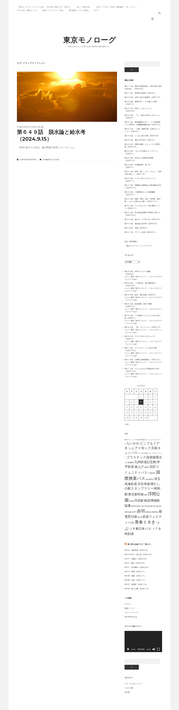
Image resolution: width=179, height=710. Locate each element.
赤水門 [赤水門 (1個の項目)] (134, 503)
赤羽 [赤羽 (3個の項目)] (141, 502)
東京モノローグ (89, 30)
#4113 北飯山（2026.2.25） (136, 549)
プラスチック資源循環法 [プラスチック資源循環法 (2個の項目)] (144, 448)
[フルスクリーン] (158, 640)
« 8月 (127, 415)
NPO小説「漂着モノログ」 (28, 10)
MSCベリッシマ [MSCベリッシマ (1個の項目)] (130, 431)
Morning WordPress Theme (80, 707)
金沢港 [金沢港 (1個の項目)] (139, 508)
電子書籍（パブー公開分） (79, 10)
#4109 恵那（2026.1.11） (135, 566)
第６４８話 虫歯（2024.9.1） (136, 219)
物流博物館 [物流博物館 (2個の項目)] (152, 491)
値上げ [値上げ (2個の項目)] (139, 457)
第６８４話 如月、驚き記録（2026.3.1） (141, 285)
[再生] (128, 640)
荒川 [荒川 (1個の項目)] (143, 497)
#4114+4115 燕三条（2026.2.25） (139, 545)
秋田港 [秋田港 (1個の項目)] (133, 497)
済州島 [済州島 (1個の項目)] (131, 492)
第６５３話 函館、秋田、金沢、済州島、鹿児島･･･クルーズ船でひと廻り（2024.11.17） (142, 190)
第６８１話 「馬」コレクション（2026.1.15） (143, 318)
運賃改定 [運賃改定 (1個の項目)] (148, 503)
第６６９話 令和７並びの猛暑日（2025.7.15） (143, 88)
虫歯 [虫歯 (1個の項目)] (129, 503)
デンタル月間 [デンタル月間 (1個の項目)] (142, 444)
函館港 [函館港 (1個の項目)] (146, 458)
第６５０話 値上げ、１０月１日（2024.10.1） (143, 210)
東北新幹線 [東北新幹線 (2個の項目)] (136, 485)
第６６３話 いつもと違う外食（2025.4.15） (142, 126)
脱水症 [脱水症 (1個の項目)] (138, 497)
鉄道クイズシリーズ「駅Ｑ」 (54, 10)
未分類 (127, 683)
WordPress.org (131, 607)
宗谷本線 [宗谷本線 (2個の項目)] (143, 475)
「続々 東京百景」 (83, 7)
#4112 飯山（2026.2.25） (135, 554)
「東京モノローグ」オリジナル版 (30, 7)
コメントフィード (131, 603)
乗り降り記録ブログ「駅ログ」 (59, 7)
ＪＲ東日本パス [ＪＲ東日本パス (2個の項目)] (140, 519)
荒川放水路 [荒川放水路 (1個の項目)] (149, 497)
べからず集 (129, 679)
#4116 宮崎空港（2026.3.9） (136, 541)
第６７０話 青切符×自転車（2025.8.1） (140, 84)
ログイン (128, 595)
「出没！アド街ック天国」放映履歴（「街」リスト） (116, 7)
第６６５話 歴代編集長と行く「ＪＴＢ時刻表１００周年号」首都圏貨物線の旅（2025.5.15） (143, 114)
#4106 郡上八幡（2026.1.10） (137, 579)
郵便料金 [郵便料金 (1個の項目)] (155, 503)
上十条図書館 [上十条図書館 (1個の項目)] (129, 453)
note (96, 10)
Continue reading (28, 150)
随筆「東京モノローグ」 (139, 267)
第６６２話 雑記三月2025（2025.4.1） (140, 131)
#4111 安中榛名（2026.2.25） (137, 558)
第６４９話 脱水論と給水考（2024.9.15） (67, 88)
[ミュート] (153, 640)
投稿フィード (130, 599)
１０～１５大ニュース (133, 674)
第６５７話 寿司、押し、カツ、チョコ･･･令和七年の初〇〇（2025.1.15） (143, 163)
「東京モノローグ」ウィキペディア (138, 236)
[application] (143, 632)
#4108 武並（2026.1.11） (135, 571)
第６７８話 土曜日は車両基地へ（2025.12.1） (143, 350)
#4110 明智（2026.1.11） (135, 562)
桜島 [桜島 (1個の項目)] (145, 486)
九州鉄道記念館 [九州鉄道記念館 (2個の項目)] (145, 453)
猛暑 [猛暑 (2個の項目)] (128, 496)
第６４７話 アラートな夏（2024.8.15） (140, 223)
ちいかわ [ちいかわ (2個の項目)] (133, 434)
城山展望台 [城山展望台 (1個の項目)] (150, 470)
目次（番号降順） (131, 232)
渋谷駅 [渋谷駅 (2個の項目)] (139, 491)
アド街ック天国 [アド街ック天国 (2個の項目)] (146, 439)
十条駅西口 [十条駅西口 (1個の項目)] (152, 464)
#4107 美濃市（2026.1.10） (136, 575)
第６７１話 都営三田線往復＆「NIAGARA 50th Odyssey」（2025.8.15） (143, 78)
